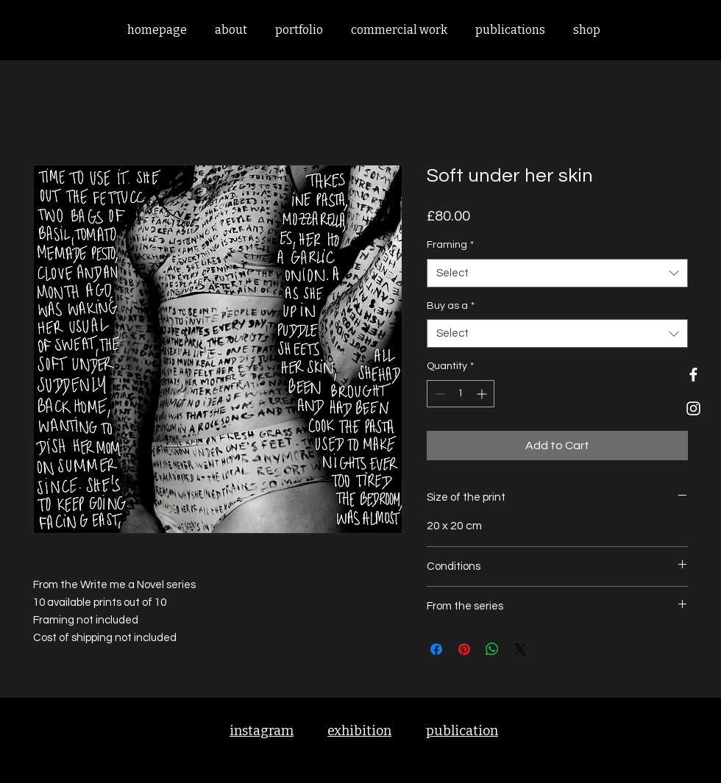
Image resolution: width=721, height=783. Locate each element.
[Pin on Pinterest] (464, 649)
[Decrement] (438, 394)
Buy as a (451, 306)
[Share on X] (520, 649)
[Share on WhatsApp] (492, 649)
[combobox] (557, 273)
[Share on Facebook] (436, 649)
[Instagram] (693, 408)
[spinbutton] (460, 394)
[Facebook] (693, 374)
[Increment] (483, 394)
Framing (450, 245)
